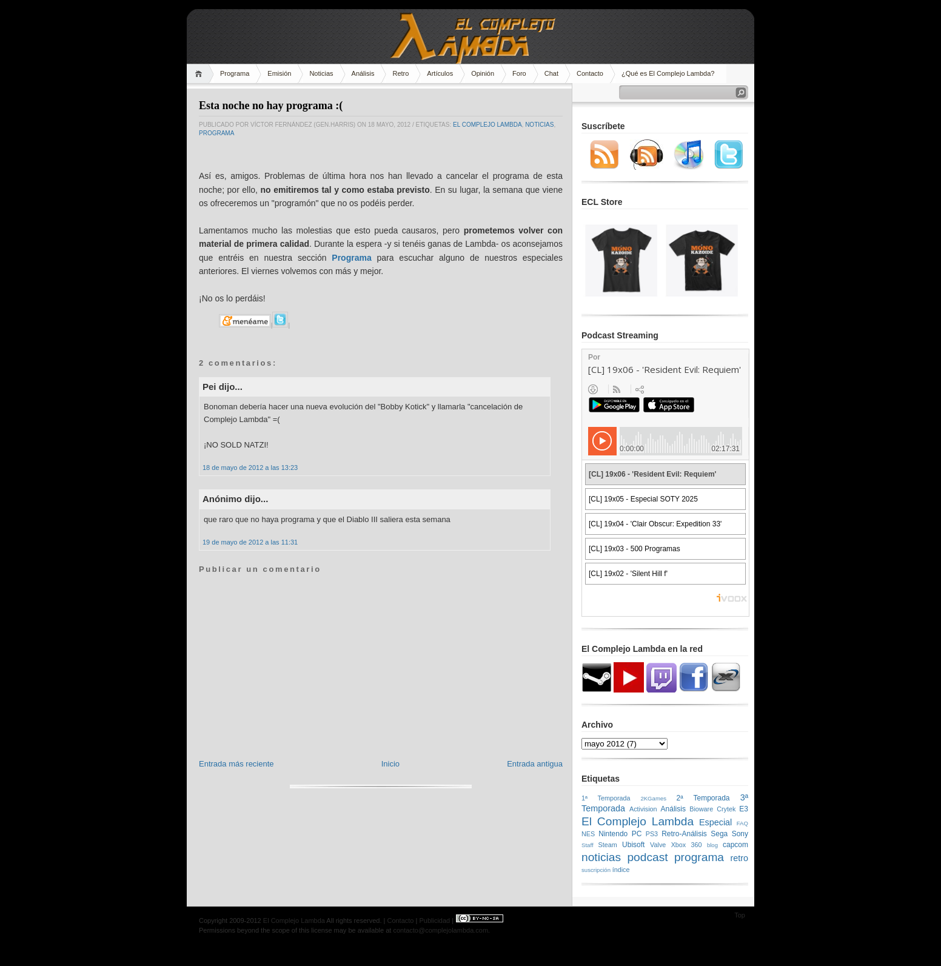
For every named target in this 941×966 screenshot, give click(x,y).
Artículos (440, 73)
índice (621, 869)
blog (712, 845)
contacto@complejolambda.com (440, 930)
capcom (735, 844)
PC (637, 834)
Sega (719, 834)
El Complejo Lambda (487, 124)
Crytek (726, 809)
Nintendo (613, 834)
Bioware (701, 809)
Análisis (363, 73)
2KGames (653, 798)
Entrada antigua (535, 763)
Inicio (390, 763)
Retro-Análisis (684, 834)
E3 (743, 809)
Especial (715, 822)
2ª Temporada (702, 798)
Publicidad (434, 920)
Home (200, 73)
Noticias (321, 73)
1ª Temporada (606, 798)
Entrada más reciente (236, 763)
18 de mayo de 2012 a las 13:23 (250, 467)
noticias (539, 124)
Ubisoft (633, 844)
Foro (519, 73)
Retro (400, 73)
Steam (607, 844)
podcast (647, 857)
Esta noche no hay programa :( (271, 105)
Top (739, 915)
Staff (587, 845)
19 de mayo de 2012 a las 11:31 (250, 542)
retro (739, 858)
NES (588, 833)
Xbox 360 (686, 844)
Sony (740, 834)
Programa (234, 73)
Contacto (590, 73)
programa (216, 133)
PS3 (652, 833)
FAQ (742, 823)
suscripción (596, 870)
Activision (643, 809)
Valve (658, 844)
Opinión (482, 73)
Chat (551, 73)
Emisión (279, 73)
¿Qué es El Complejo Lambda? (667, 73)
